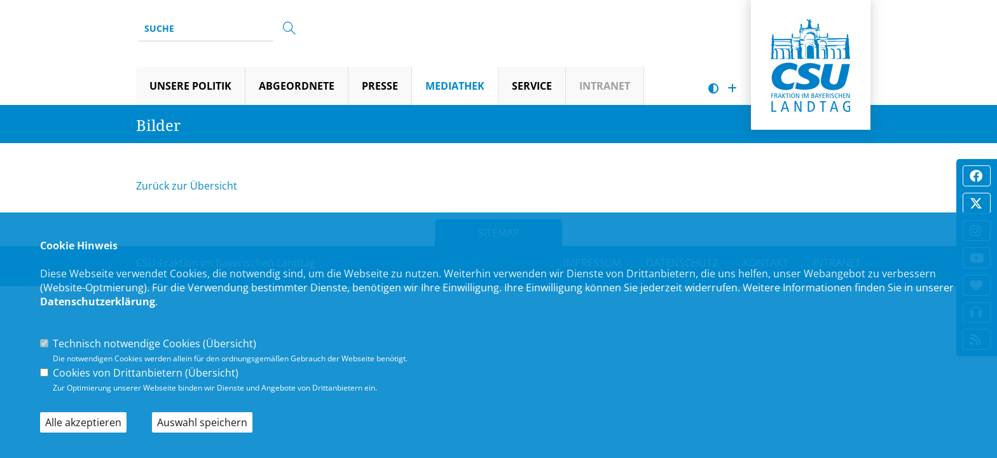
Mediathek (455, 86)
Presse (380, 86)
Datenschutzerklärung (97, 302)
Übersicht (229, 343)
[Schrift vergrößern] (732, 89)
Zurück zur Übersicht (186, 186)
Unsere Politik (190, 86)
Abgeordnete (296, 86)
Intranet (604, 86)
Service (532, 86)
